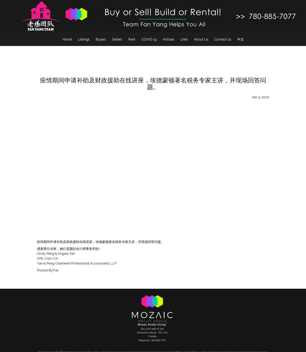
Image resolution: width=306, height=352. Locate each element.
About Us (201, 39)
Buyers (101, 39)
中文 (240, 39)
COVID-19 (149, 39)
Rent (131, 39)
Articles (168, 39)
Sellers (117, 39)
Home (67, 39)
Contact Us (222, 39)
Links (184, 39)
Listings (83, 39)
